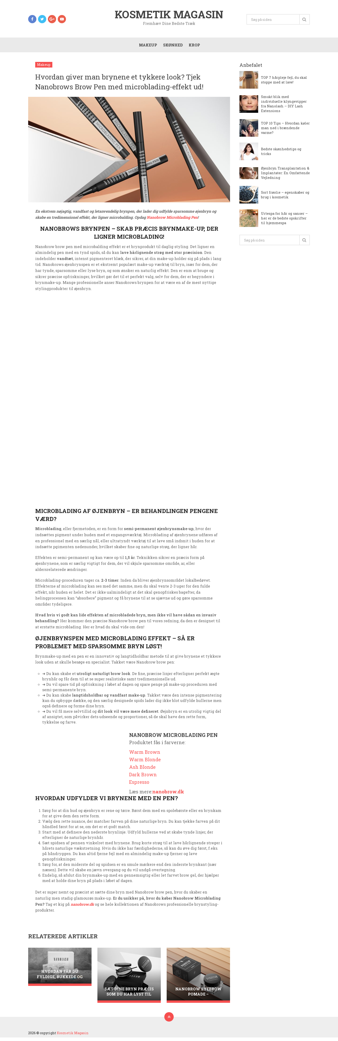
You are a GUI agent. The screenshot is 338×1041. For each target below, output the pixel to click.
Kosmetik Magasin (169, 15)
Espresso (139, 785)
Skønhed (172, 47)
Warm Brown (144, 755)
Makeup (147, 47)
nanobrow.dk (168, 795)
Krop (193, 47)
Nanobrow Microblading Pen (172, 220)
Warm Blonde (145, 763)
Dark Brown (143, 778)
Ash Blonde (142, 770)
